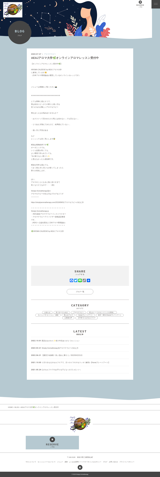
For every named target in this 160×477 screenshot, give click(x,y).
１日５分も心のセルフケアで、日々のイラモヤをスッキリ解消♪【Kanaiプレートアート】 (70, 362)
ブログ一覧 (80, 292)
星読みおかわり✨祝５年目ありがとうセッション (55, 341)
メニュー (60, 462)
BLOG (17, 407)
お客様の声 (68, 318)
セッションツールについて (47, 462)
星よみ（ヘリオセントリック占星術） (102, 312)
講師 (66, 462)
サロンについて (31, 462)
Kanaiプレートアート (85, 315)
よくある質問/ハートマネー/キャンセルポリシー (85, 462)
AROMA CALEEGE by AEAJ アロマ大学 (47, 231)
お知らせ (47, 312)
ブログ (105, 462)
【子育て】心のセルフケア (86, 318)
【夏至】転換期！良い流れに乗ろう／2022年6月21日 (56, 355)
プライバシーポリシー (126, 462)
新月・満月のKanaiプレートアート (109, 315)
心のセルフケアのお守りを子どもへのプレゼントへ (56, 370)
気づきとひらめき (62, 312)
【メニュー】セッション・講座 (48, 315)
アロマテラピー (50, 54)
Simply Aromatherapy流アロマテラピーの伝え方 (54, 348)
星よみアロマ (68, 315)
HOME (10, 407)
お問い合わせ (113, 462)
